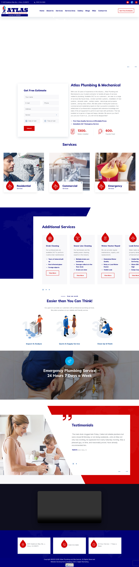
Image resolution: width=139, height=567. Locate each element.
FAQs (94, 11)
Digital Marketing (82, 562)
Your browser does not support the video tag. (69, 507)
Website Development (58, 562)
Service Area (70, 11)
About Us (50, 11)
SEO (74, 562)
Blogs (87, 11)
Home (42, 11)
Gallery (80, 11)
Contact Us (102, 11)
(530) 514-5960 (39, 2)
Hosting (69, 562)
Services (59, 11)
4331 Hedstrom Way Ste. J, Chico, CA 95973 (15, 2)
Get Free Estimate (126, 11)
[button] (43, 290)
